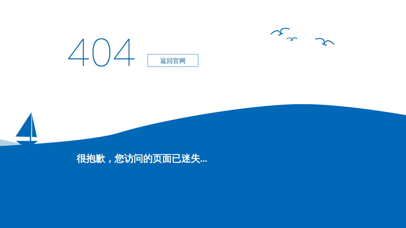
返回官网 (173, 60)
